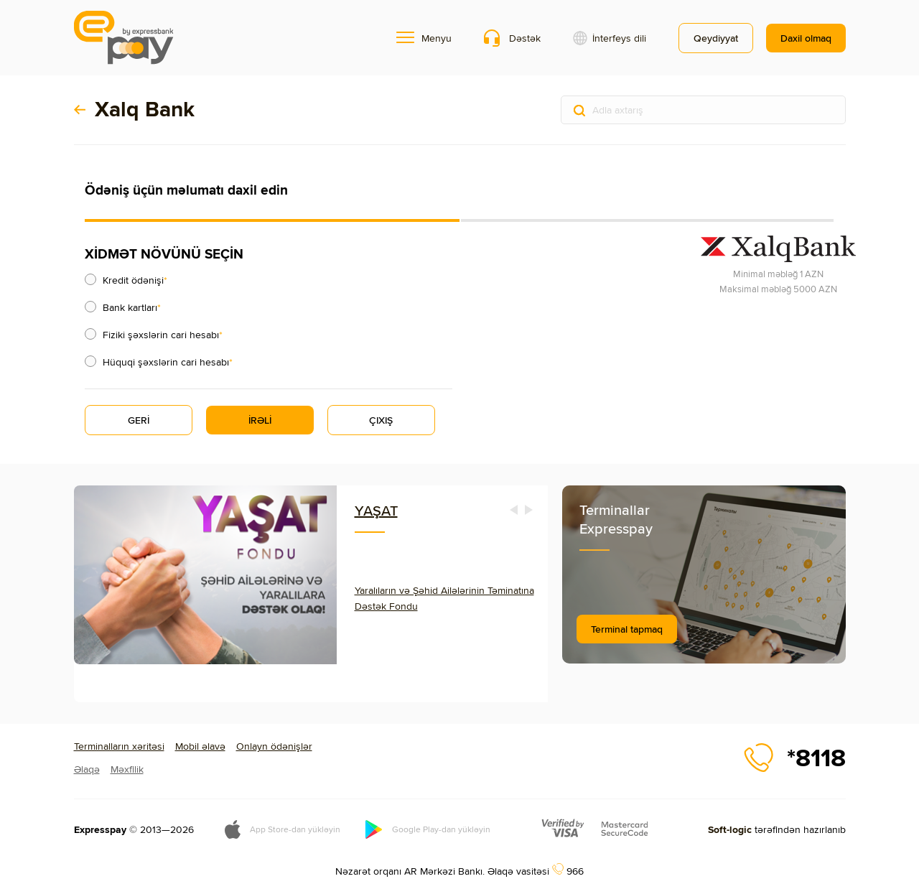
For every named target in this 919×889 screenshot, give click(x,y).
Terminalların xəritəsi (119, 746)
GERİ (138, 420)
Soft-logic (730, 829)
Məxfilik (127, 769)
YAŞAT (376, 510)
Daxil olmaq (805, 38)
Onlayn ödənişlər (274, 746)
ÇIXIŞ (381, 420)
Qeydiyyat (716, 38)
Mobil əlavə (200, 746)
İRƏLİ (259, 420)
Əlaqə (87, 769)
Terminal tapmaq (627, 629)
